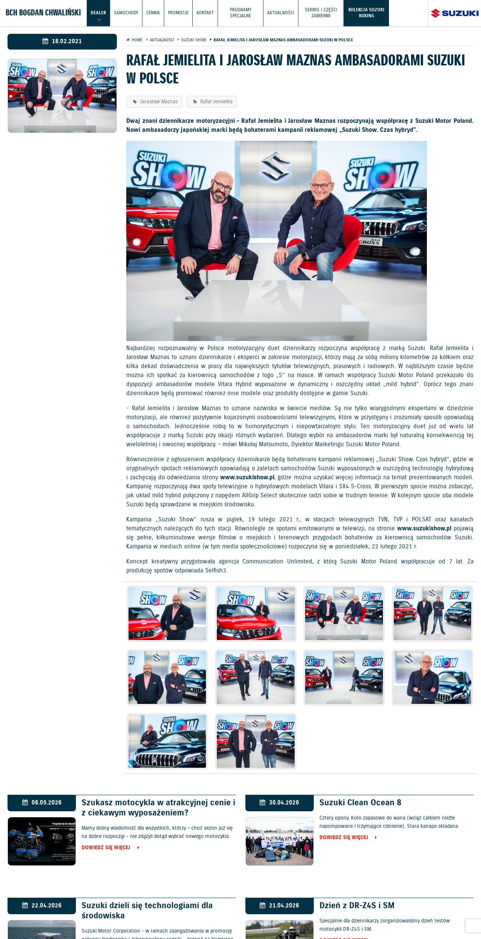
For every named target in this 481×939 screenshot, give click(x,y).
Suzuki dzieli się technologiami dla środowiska (147, 911)
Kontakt (205, 13)
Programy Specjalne (240, 13)
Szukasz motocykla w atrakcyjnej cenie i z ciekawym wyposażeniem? (158, 808)
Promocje (178, 13)
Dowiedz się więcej (106, 848)
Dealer (98, 13)
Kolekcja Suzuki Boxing (366, 13)
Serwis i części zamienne (321, 13)
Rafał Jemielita (216, 101)
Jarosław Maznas (158, 101)
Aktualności (280, 13)
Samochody (126, 13)
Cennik (153, 13)
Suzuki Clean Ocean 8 (360, 803)
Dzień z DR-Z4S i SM (357, 906)
